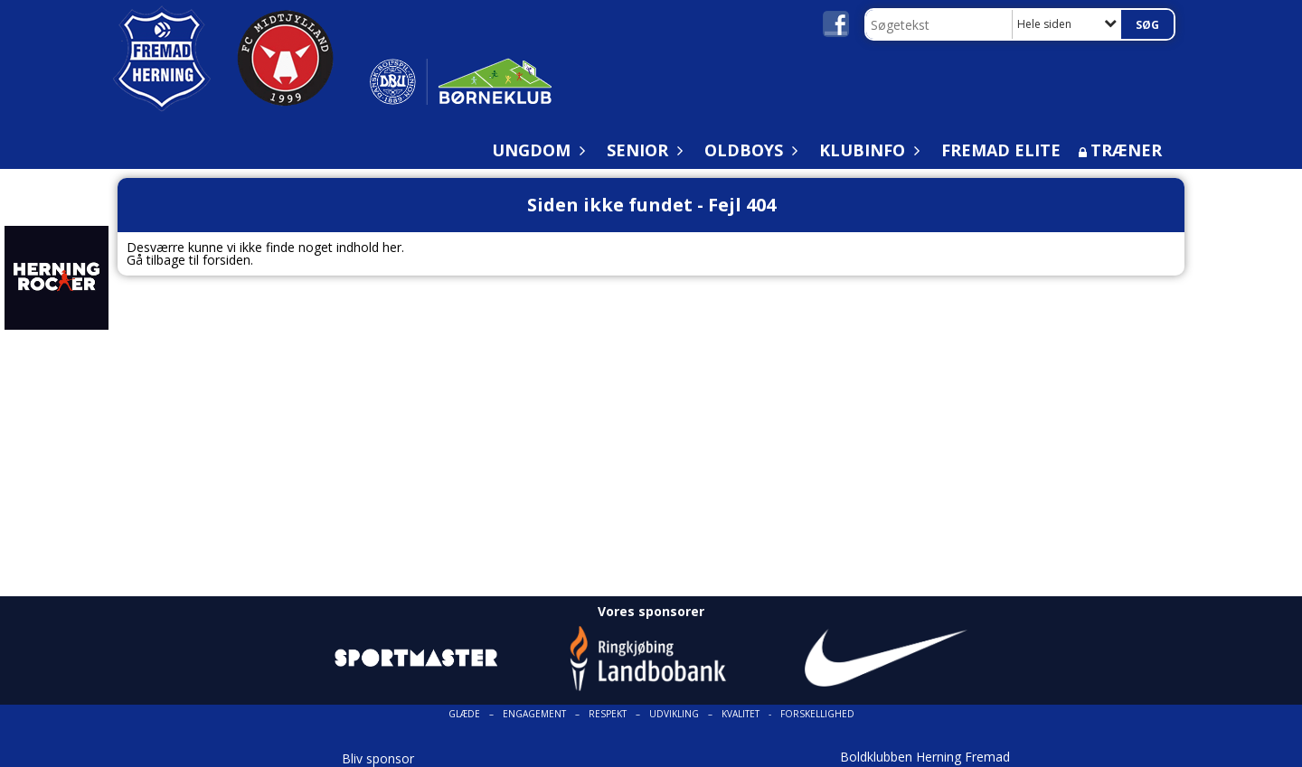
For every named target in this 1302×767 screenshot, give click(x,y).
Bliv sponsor (378, 758)
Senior (642, 150)
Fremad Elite (1001, 150)
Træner (1126, 150)
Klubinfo (866, 150)
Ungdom (536, 150)
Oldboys (748, 150)
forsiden (226, 259)
